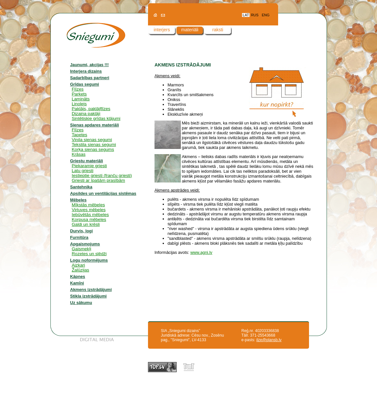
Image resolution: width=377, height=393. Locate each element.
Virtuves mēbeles (89, 209)
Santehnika (81, 186)
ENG (266, 15)
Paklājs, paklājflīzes (91, 108)
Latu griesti (83, 170)
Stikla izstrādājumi (88, 296)
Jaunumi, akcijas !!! (89, 64)
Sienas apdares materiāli (94, 125)
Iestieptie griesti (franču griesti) (102, 175)
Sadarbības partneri (89, 77)
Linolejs (79, 103)
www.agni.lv (201, 252)
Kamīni (77, 283)
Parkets (79, 94)
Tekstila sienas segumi (94, 144)
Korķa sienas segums (93, 149)
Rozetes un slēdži (89, 253)
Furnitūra (79, 237)
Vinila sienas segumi (92, 139)
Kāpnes (77, 276)
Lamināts (81, 98)
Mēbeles (78, 199)
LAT (246, 15)
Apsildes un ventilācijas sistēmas (103, 193)
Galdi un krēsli (86, 224)
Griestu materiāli (86, 160)
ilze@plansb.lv (269, 340)
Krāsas (79, 154)
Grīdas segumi (84, 84)
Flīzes (78, 89)
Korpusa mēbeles (89, 219)
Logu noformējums (89, 260)
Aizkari (78, 265)
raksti (217, 29)
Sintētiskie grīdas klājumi (96, 118)
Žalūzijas (80, 270)
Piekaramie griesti (89, 165)
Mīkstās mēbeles (88, 204)
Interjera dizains (86, 71)
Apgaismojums (85, 243)
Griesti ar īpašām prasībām (98, 180)
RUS (254, 15)
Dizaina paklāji (86, 113)
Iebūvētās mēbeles (90, 214)
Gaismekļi (81, 248)
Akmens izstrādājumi (91, 289)
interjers (162, 29)
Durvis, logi (81, 230)
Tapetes (80, 134)
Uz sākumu (81, 302)
